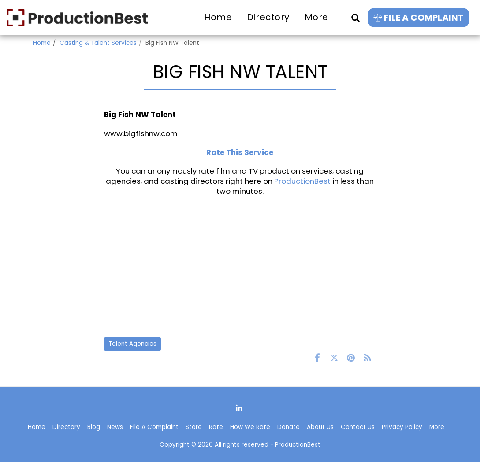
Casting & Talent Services (98, 43)
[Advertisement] (240, 266)
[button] (355, 17)
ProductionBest (302, 181)
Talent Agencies (132, 344)
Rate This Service (239, 152)
